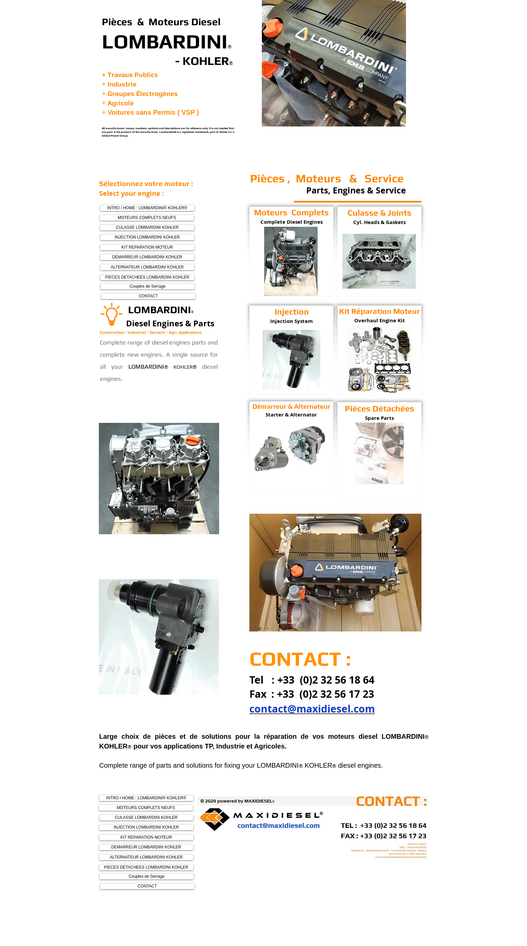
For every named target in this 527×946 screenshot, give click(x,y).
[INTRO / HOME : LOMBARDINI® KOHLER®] (147, 208)
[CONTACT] (148, 296)
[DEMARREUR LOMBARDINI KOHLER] (147, 257)
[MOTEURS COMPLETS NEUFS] (147, 218)
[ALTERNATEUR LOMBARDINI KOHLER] (147, 267)
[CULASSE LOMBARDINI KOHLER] (147, 227)
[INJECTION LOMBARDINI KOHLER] (147, 237)
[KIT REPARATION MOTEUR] (147, 247)
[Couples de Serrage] (147, 286)
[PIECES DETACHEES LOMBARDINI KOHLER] (147, 277)
